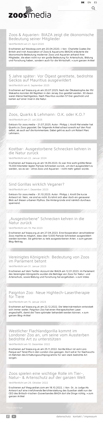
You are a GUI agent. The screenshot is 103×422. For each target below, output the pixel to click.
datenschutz (63, 416)
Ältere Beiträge (14, 407)
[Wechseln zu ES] (94, 2)
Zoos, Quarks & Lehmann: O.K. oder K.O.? (47, 114)
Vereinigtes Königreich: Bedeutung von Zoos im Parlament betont (49, 258)
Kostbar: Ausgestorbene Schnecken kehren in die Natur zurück (50, 150)
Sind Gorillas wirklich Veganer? (36, 184)
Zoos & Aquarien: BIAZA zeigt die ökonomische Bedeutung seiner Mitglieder (51, 36)
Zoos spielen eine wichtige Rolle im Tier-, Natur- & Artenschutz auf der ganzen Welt (47, 375)
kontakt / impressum (85, 416)
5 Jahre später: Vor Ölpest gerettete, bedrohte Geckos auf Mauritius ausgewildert (51, 78)
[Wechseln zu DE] (82, 2)
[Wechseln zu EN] (88, 2)
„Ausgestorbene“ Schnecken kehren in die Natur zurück (46, 220)
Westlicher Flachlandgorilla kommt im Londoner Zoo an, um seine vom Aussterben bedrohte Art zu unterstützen (49, 334)
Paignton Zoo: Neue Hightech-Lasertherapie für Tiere (49, 294)
